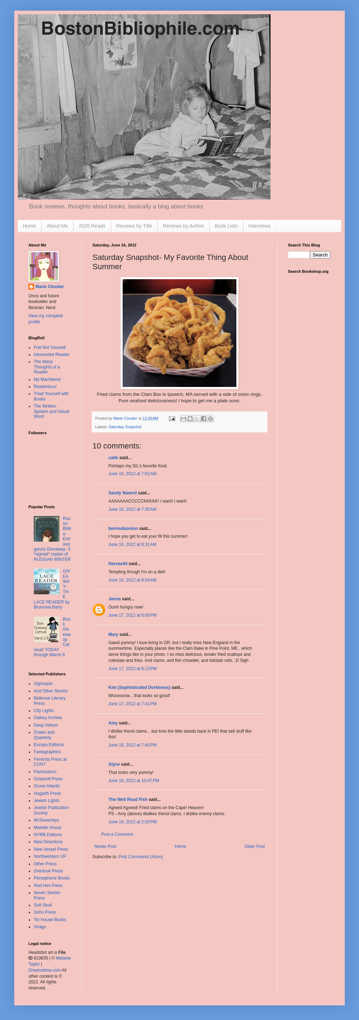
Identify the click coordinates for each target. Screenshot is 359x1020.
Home (29, 226)
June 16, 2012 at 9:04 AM (132, 580)
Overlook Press (48, 870)
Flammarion (45, 771)
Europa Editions (49, 744)
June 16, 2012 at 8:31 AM (132, 544)
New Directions (48, 841)
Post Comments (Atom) (140, 856)
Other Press (45, 863)
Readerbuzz (45, 386)
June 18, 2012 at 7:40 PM (132, 745)
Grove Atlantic (47, 785)
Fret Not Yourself (49, 347)
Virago (40, 926)
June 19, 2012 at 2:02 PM (132, 821)
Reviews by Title (134, 226)
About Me (57, 226)
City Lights (44, 710)
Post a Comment (117, 834)
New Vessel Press (51, 849)
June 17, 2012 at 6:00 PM (132, 615)
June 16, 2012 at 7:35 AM (132, 509)
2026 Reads (92, 226)
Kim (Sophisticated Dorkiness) (139, 687)
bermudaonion (123, 528)
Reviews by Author (183, 226)
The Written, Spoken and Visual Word (51, 411)
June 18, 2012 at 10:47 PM (133, 780)
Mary (113, 634)
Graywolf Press (48, 778)
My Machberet (47, 379)
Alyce (114, 764)
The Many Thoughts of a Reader (47, 366)
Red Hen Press (48, 885)
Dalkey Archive (48, 717)
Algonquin (43, 683)
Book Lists (226, 226)
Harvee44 (117, 563)
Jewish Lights (46, 800)
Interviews (259, 226)
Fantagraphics (47, 751)
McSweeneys (46, 820)
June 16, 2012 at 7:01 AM (132, 473)
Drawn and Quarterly (44, 735)
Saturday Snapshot (125, 427)
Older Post (255, 846)
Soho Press (45, 912)
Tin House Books (50, 919)
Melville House (47, 827)
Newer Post (105, 846)
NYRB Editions (48, 834)
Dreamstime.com (44, 970)
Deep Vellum (46, 725)
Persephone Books (52, 878)
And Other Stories (51, 691)
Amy (113, 723)
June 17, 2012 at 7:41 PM (132, 703)
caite (113, 457)
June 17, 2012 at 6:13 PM (132, 668)
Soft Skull (43, 905)
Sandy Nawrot (122, 492)
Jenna (114, 598)
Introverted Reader (51, 354)
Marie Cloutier (50, 286)
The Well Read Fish (128, 799)
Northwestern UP (50, 856)
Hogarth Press (47, 793)
